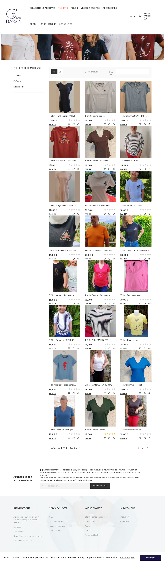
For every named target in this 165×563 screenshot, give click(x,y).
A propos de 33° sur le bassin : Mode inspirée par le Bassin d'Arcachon (27, 519)
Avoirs (87, 526)
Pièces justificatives (93, 535)
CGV (51, 517)
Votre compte (93, 508)
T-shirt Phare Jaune (129, 340)
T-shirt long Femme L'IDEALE (62, 205)
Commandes (90, 521)
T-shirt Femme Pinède (130, 429)
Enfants (17, 81)
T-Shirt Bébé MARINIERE (96, 340)
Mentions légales (56, 521)
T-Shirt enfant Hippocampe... (62, 384)
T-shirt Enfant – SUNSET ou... (134, 205)
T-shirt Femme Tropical (131, 384)
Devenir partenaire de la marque (28, 536)
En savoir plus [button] (127, 557)
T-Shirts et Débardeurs (27, 68)
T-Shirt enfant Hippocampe (61, 295)
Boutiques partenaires (23, 540)
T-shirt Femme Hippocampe (97, 295)
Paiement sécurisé (57, 526)
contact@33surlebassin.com (79, 480)
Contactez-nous (56, 530)
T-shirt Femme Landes (95, 429)
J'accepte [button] (150, 557)
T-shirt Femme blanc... (95, 116)
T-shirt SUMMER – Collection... (63, 160)
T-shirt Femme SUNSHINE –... (133, 116)
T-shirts (17, 75)
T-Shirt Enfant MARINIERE (61, 340)
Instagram (124, 517)
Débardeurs (19, 86)
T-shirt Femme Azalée (130, 295)
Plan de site (18, 531)
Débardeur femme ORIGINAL (98, 384)
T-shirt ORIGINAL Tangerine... (99, 250)
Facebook (124, 521)
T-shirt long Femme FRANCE (62, 116)
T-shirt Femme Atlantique (61, 429)
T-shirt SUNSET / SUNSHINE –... (135, 250)
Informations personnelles (96, 517)
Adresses (89, 530)
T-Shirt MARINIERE (129, 160)
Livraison (17, 527)
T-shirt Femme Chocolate (96, 160)
